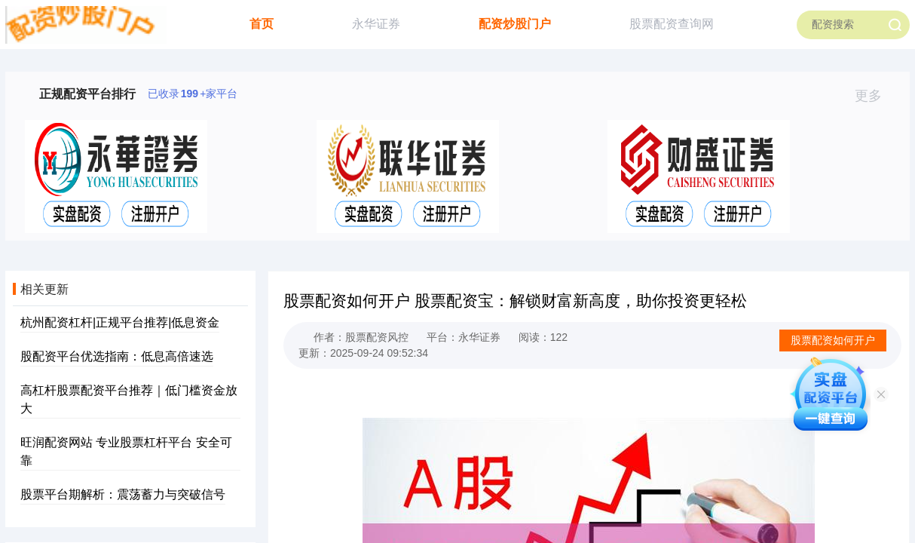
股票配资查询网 (671, 23)
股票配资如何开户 (833, 340)
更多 (875, 95)
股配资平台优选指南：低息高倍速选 (116, 356)
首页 (261, 23)
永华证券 (376, 23)
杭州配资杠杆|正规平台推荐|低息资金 (119, 322)
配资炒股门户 (515, 23)
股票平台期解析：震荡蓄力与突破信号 (122, 494)
